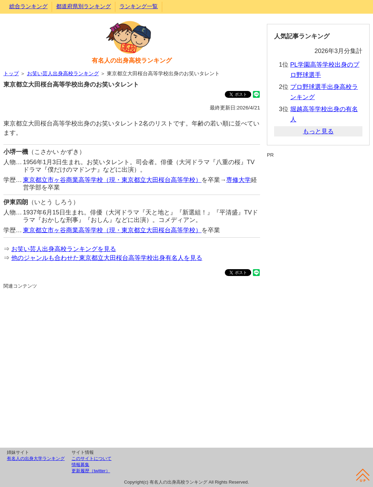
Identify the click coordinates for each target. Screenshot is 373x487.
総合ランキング (28, 6)
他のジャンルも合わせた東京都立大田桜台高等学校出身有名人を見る (106, 257)
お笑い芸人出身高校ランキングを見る (63, 249)
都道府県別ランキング (83, 6)
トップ (11, 73)
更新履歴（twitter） (91, 470)
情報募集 (80, 464)
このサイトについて (92, 458)
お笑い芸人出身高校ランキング (63, 73)
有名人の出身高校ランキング (132, 60)
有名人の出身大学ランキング (36, 458)
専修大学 (238, 179)
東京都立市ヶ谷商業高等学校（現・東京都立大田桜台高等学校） (112, 179)
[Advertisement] (131, 367)
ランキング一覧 (138, 6)
